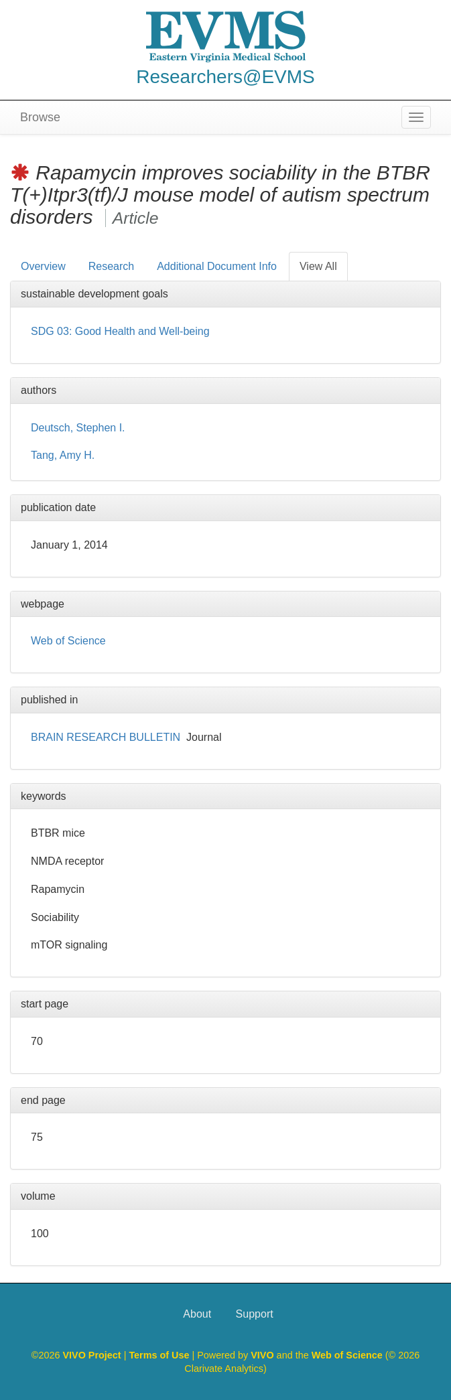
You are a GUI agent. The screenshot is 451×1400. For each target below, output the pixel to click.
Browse (40, 117)
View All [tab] (318, 266)
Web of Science (68, 640)
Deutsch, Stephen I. (78, 427)
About (197, 1314)
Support (254, 1314)
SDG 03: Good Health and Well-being (120, 331)
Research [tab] (111, 266)
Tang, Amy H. (62, 455)
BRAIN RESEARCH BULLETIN (105, 737)
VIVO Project (92, 1355)
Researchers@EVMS (225, 76)
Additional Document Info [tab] (217, 266)
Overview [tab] (43, 266)
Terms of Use (160, 1355)
